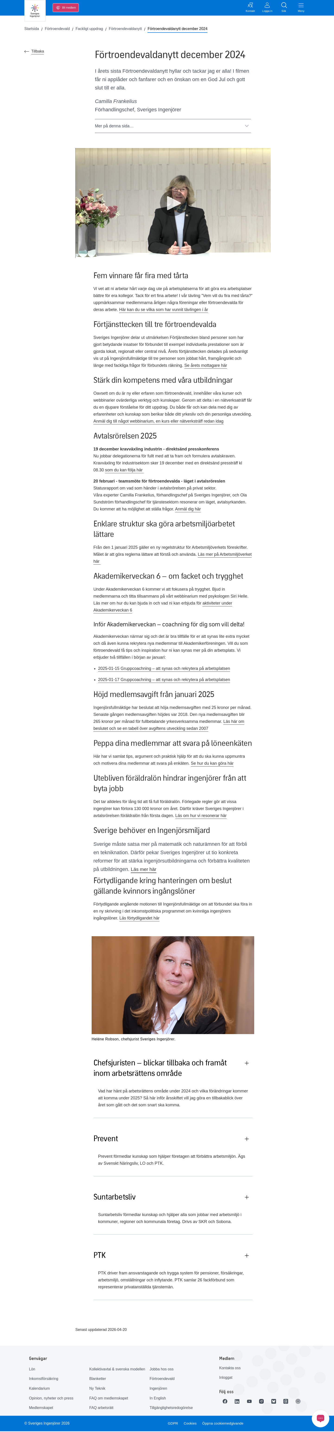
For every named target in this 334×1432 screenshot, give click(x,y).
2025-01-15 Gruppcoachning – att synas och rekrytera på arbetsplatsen (164, 669)
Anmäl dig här (188, 510)
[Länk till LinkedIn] (238, 1402)
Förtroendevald (162, 1380)
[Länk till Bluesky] (277, 1402)
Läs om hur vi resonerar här (201, 816)
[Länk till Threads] (290, 1402)
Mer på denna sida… (172, 126)
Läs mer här (144, 870)
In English (158, 1399)
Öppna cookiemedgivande (224, 1424)
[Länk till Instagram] (264, 1402)
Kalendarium (39, 1389)
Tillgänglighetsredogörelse (171, 1409)
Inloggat (225, 1378)
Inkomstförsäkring (43, 1380)
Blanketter (97, 1380)
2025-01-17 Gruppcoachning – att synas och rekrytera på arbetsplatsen (164, 680)
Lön (32, 1370)
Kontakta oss (230, 1369)
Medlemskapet (41, 1409)
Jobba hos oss (161, 1370)
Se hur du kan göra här (212, 764)
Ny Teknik (97, 1389)
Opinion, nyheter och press (51, 1399)
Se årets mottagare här (205, 366)
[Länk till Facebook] (225, 1402)
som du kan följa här (124, 471)
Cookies (190, 1424)
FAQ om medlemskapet (108, 1399)
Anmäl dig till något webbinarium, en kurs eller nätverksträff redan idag (158, 422)
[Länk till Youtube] (251, 1402)
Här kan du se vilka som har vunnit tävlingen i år (163, 310)
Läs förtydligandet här (139, 919)
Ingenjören (158, 1389)
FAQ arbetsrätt (101, 1409)
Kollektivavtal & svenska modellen (117, 1370)
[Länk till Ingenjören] (303, 1402)
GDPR (172, 1424)
